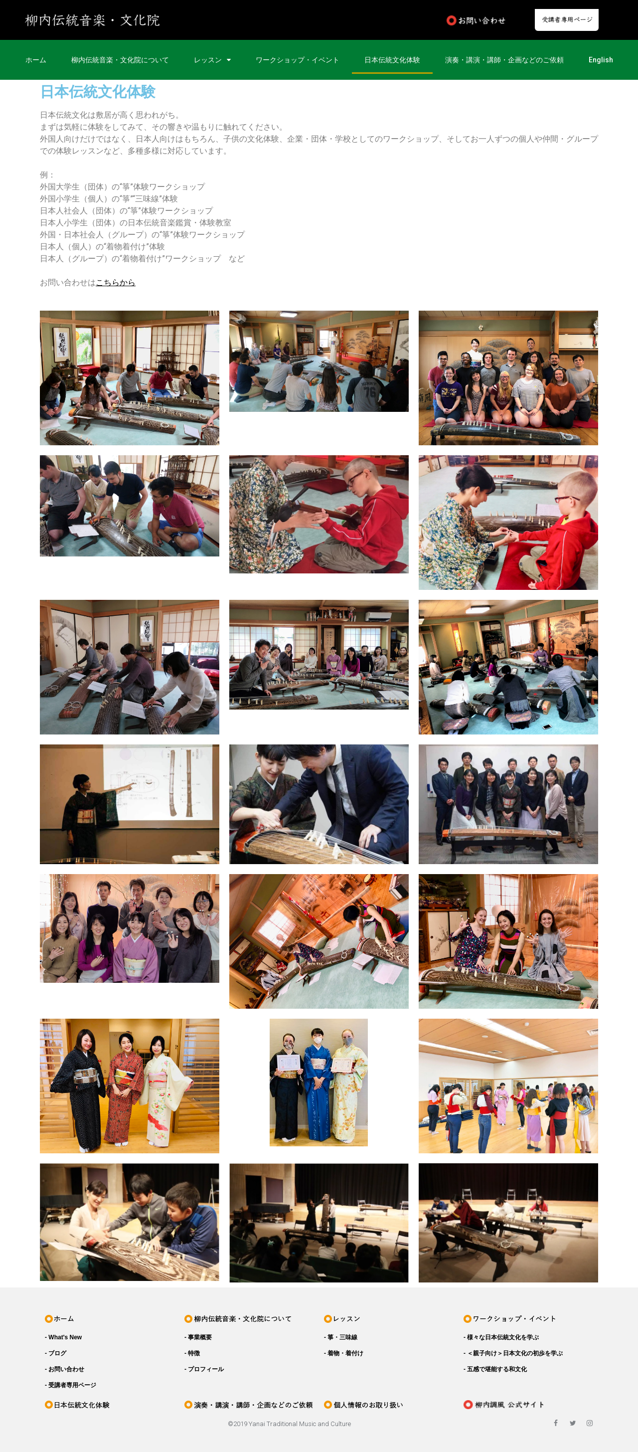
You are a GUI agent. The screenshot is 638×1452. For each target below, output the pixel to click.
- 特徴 (192, 1353)
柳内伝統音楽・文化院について (120, 60)
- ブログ (55, 1353)
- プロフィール (204, 1369)
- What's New (63, 1337)
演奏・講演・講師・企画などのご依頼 (504, 60)
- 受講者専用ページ (70, 1385)
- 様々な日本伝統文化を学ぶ (501, 1337)
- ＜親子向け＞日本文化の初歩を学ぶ (513, 1353)
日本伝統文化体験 (392, 60)
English (601, 60)
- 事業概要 (198, 1337)
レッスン (212, 59)
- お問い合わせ (64, 1369)
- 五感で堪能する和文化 (495, 1369)
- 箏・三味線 (340, 1337)
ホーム (35, 60)
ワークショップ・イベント (297, 60)
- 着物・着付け (343, 1353)
